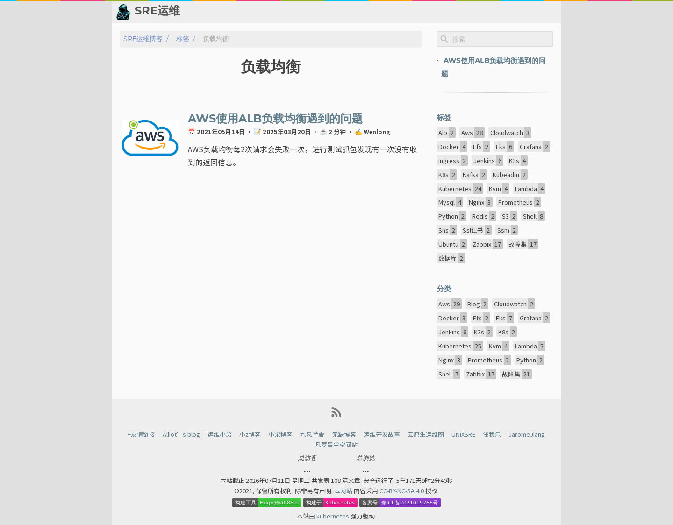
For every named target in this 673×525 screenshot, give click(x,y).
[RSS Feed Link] (336, 415)
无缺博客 (344, 434)
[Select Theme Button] (272, 11)
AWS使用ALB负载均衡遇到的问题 (275, 119)
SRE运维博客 (143, 39)
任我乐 (492, 434)
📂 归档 (301, 11)
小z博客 (250, 434)
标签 (182, 39)
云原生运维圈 (426, 434)
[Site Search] (501, 39)
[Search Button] (249, 11)
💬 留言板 (491, 11)
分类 (444, 289)
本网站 (344, 490)
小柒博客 (280, 434)
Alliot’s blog (181, 434)
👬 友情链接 (343, 11)
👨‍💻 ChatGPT (443, 11)
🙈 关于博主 (536, 11)
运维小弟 (220, 434)
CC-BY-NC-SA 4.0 (402, 490)
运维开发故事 (382, 434)
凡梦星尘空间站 (336, 444)
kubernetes (333, 515)
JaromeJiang (526, 434)
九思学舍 (312, 434)
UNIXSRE (463, 434)
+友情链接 (141, 434)
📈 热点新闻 (392, 11)
